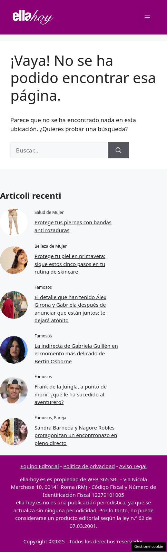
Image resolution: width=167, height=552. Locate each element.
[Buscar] (118, 150)
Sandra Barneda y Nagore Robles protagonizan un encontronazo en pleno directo (76, 435)
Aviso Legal (132, 466)
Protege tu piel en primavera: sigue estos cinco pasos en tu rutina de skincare (70, 264)
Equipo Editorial (39, 466)
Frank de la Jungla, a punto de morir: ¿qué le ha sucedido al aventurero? (71, 394)
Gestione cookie (148, 546)
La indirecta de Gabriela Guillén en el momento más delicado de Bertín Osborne (76, 353)
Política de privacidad (89, 466)
